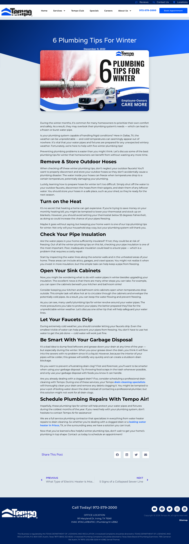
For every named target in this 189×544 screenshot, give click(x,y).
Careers (108, 10)
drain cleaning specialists (129, 382)
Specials (94, 10)
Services (59, 10)
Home (44, 10)
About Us (124, 10)
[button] (117, 455)
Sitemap (183, 520)
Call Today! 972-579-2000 (94, 506)
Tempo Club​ (77, 10)
